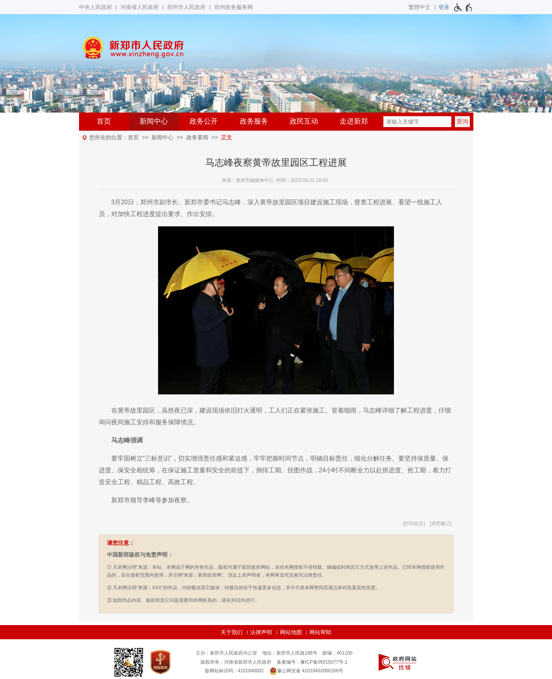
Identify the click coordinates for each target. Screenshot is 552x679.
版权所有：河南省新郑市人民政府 (236, 662)
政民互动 (304, 121)
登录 (443, 7)
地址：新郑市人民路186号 (289, 653)
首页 (104, 121)
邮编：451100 (337, 653)
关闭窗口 (440, 523)
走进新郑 (354, 121)
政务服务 (254, 121)
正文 (226, 137)
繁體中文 (419, 7)
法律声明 (261, 632)
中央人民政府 (95, 7)
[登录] (443, 7)
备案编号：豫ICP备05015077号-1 (312, 662)
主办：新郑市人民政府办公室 (226, 653)
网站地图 (291, 632)
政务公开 (204, 121)
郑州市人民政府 (186, 7)
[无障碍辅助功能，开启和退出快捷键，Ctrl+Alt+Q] (463, 7)
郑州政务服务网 (233, 7)
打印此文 (414, 523)
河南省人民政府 (139, 7)
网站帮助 (320, 632)
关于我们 (232, 632)
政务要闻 (197, 137)
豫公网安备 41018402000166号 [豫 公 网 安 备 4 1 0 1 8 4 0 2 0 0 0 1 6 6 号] (306, 671)
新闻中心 (154, 121)
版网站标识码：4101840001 (234, 670)
